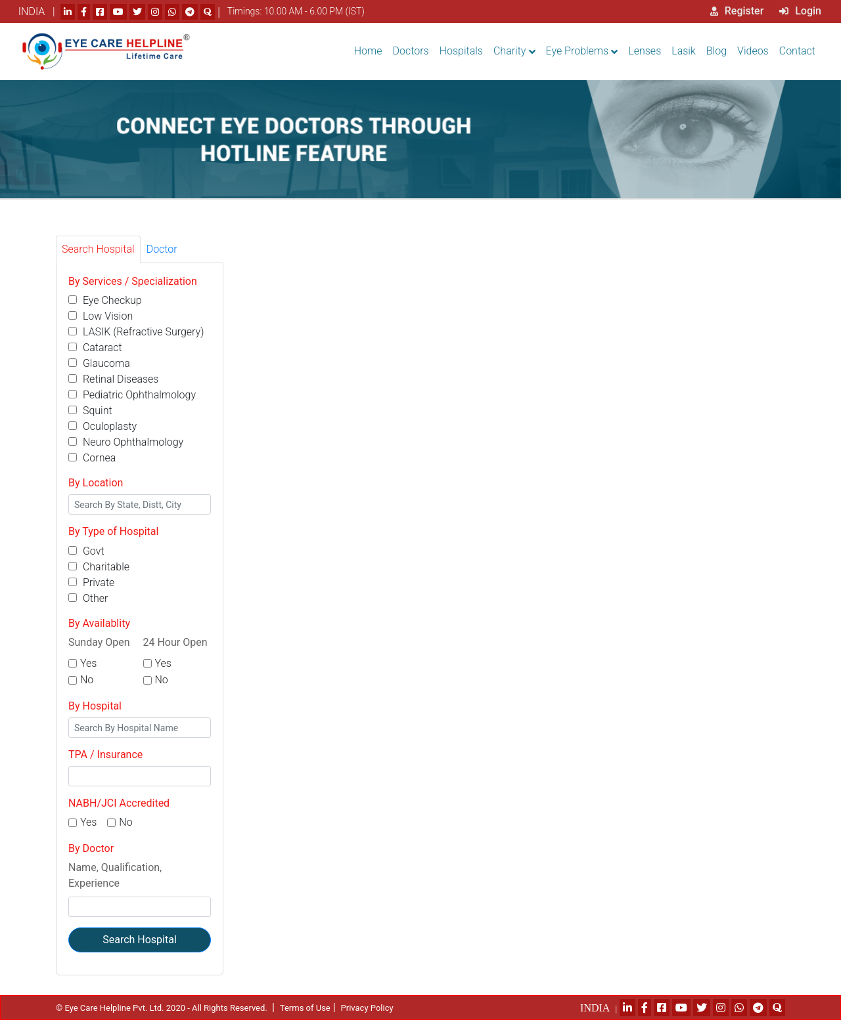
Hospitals (461, 51)
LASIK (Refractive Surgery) (136, 332)
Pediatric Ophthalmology (132, 395)
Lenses (644, 51)
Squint (90, 410)
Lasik (683, 51)
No (86, 679)
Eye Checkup (105, 300)
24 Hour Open (175, 642)
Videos (753, 51)
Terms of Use (305, 1008)
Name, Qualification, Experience (115, 875)
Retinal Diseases (113, 379)
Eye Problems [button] (577, 51)
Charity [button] (509, 51)
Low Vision (100, 316)
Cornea (92, 458)
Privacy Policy (367, 1008)
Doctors (411, 51)
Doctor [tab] (162, 249)
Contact (797, 51)
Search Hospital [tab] (98, 249)
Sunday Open (99, 642)
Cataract (95, 347)
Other (88, 598)
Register (737, 11)
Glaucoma (99, 363)
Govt (86, 551)
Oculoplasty (102, 426)
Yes (88, 663)
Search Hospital (139, 939)
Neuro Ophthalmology (125, 442)
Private (91, 582)
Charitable (98, 567)
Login (800, 11)
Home (368, 51)
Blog (716, 51)
